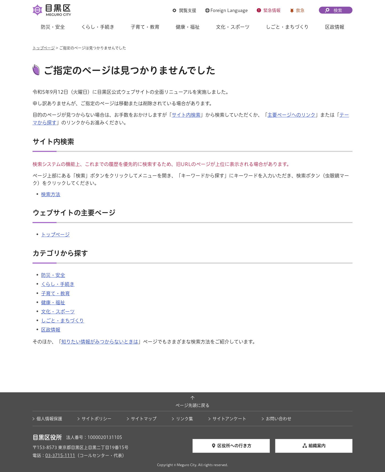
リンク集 (184, 419)
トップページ (44, 48)
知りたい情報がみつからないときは (99, 341)
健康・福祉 (53, 302)
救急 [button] (300, 10)
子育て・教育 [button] (145, 27)
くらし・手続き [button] (97, 27)
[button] (184, 10)
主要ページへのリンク (291, 114)
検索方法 (50, 194)
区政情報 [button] (334, 27)
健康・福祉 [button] (188, 27)
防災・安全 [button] (53, 27)
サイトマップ (144, 419)
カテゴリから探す (60, 253)
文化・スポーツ (58, 311)
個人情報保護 (49, 419)
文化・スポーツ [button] (233, 27)
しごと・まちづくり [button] (287, 27)
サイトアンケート (229, 419)
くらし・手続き (57, 284)
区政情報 (50, 329)
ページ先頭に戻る (192, 405)
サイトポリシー (96, 419)
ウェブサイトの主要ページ (74, 212)
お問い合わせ (278, 419)
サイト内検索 (186, 114)
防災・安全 (53, 275)
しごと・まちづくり (62, 320)
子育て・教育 (55, 293)
